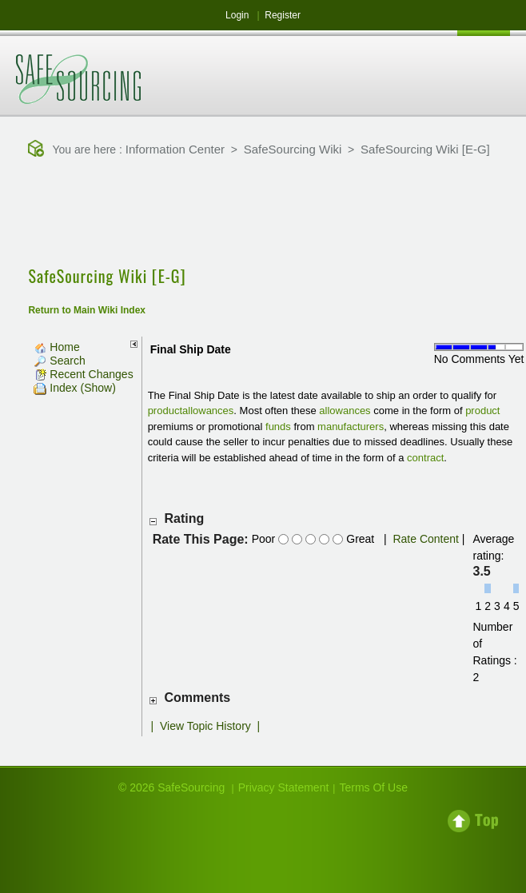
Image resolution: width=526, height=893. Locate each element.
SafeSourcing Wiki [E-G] (425, 149)
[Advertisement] (263, 213)
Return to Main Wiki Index (86, 310)
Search (59, 360)
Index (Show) (74, 387)
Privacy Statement (283, 787)
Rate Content (426, 538)
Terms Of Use (373, 787)
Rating (185, 518)
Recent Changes (83, 374)
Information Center (175, 149)
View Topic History (205, 726)
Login (237, 15)
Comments (198, 697)
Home (56, 347)
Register (283, 15)
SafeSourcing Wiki (293, 149)
